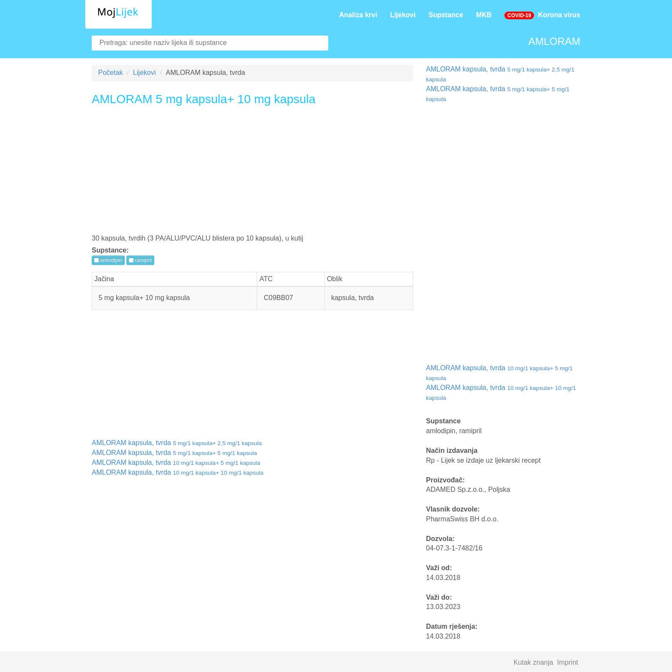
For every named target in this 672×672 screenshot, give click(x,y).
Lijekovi (403, 14)
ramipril (140, 260)
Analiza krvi (358, 14)
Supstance (446, 14)
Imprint (567, 662)
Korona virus (542, 15)
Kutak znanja (533, 662)
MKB (484, 14)
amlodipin (108, 260)
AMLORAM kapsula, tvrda (177, 442)
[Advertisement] (252, 173)
